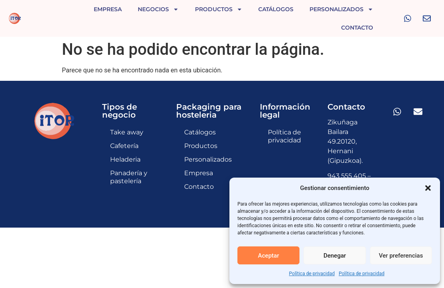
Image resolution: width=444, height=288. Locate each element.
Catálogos (275, 9)
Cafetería (124, 133)
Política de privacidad (312, 273)
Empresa (108, 9)
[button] (428, 188)
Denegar (334, 255)
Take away (126, 119)
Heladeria (125, 146)
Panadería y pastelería (128, 164)
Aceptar (268, 255)
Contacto (357, 27)
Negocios (158, 9)
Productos (218, 9)
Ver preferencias (401, 255)
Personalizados (341, 9)
